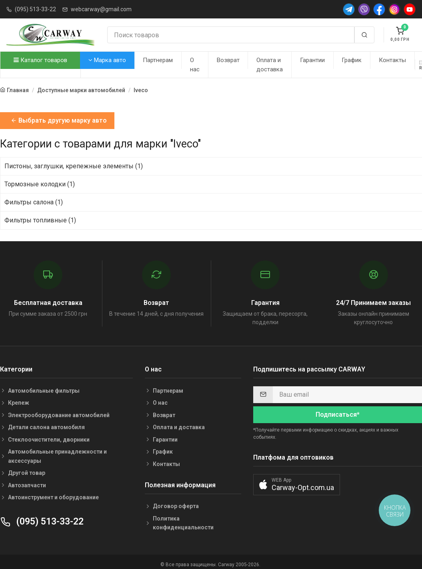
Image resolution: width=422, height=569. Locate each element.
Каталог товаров (40, 60)
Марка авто (107, 60)
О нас (195, 64)
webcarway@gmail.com (101, 9)
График (352, 60)
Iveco (141, 90)
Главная (18, 90)
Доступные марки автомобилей (81, 90)
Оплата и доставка (269, 64)
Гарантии (312, 60)
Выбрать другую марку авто (59, 120)
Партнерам (158, 60)
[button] (296, 484)
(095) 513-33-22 (35, 9)
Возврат (228, 60)
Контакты (392, 60)
